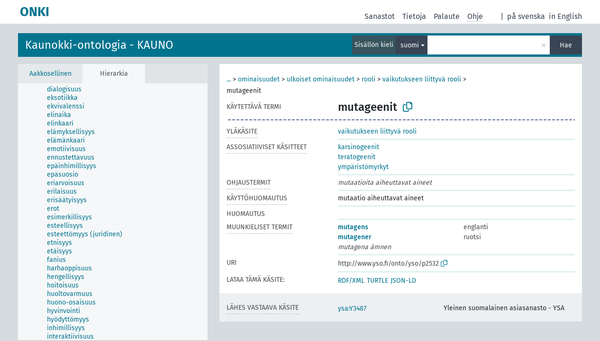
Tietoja (414, 16)
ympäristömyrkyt (363, 167)
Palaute (447, 16)
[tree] (113, 211)
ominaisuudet (259, 79)
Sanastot (379, 16)
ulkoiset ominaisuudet (321, 79)
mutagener (355, 237)
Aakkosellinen (50, 74)
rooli (368, 79)
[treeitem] (68, 89)
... (229, 79)
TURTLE (377, 281)
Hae (566, 45)
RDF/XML (351, 281)
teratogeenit (356, 157)
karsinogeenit (358, 147)
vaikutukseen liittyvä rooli (421, 79)
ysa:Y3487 (352, 309)
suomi (409, 45)
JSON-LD (403, 281)
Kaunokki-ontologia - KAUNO (99, 45)
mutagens (353, 227)
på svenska (526, 16)
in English (565, 16)
